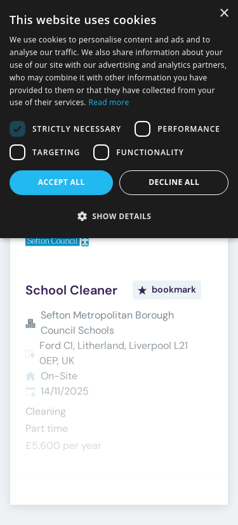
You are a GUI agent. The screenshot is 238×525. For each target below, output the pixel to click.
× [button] (223, 13)
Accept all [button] (61, 182)
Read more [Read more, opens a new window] (109, 102)
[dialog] (119, 119)
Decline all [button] (174, 182)
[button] (119, 216)
